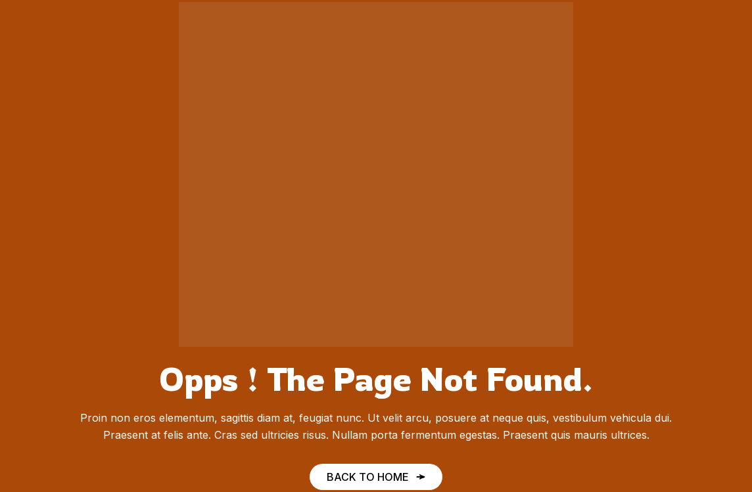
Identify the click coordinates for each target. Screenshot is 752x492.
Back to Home (368, 476)
